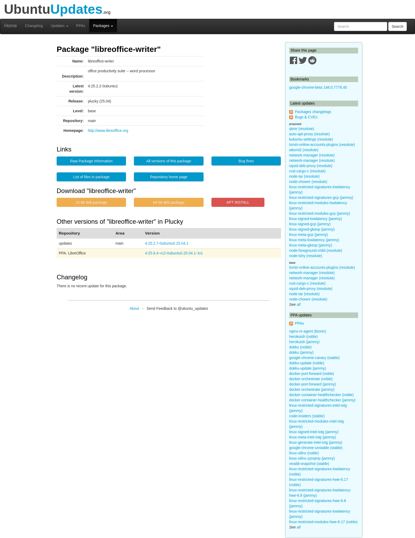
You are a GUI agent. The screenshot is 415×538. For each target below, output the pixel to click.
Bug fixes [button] (246, 161)
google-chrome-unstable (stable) (316, 448)
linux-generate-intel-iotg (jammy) (315, 442)
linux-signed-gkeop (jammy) (312, 229)
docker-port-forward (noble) (311, 373)
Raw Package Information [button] (91, 161)
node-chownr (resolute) (308, 182)
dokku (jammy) (301, 352)
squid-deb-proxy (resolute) (310, 166)
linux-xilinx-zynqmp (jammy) (312, 458)
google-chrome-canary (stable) (314, 358)
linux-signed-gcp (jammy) (310, 224)
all (298, 304)
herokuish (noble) (303, 336)
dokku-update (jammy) (307, 368)
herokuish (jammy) (304, 342)
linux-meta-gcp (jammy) (308, 234)
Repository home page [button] (168, 177)
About (134, 308)
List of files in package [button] (91, 177)
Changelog (34, 26)
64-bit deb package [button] (168, 202)
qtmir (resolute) (301, 129)
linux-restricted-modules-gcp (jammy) (319, 213)
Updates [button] (59, 26)
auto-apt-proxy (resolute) (309, 134)
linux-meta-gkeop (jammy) (310, 245)
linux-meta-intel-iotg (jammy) (312, 437)
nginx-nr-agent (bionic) (307, 331)
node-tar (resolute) (304, 176)
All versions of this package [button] (168, 161)
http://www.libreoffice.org (108, 130)
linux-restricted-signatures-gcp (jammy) (321, 197)
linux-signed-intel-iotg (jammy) (314, 432)
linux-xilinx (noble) (304, 453)
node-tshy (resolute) (305, 256)
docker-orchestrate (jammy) (312, 389)
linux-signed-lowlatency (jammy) (315, 219)
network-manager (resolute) (312, 155)
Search (397, 26)
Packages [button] (103, 26)
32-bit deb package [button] (91, 202)
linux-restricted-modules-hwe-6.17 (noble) (323, 522)
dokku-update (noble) (306, 363)
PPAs (80, 26)
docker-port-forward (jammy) (312, 384)
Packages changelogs (313, 112)
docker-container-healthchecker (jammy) (322, 400)
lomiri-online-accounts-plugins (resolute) (322, 144)
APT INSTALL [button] (238, 202)
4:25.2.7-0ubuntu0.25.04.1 (166, 243)
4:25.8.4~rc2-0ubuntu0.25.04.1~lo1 (174, 253)
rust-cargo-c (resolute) (307, 171)
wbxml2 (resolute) (303, 150)
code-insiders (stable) (307, 416)
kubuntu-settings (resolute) (311, 139)
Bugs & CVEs (306, 117)
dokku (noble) (300, 347)
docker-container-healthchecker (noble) (321, 395)
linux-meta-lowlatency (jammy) (314, 240)
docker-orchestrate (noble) (311, 379)
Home (10, 25)
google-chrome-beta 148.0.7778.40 (318, 87)
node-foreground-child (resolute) (315, 250)
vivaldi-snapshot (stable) (309, 463)
